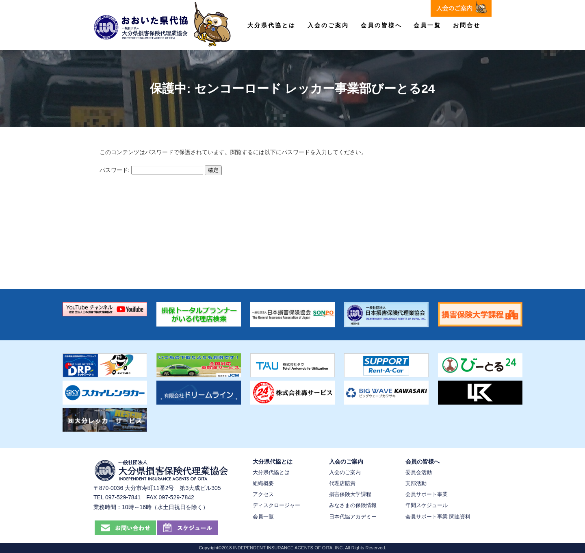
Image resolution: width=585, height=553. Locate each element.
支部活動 (416, 483)
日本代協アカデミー (353, 517)
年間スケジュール (426, 505)
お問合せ (467, 25)
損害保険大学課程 (350, 494)
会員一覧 (427, 25)
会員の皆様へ (381, 25)
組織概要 (263, 483)
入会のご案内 (328, 25)
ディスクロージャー (276, 505)
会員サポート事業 (426, 494)
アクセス (263, 494)
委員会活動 (418, 472)
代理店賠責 (342, 483)
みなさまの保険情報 (353, 505)
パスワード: (151, 170)
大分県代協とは (271, 25)
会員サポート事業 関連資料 (437, 517)
